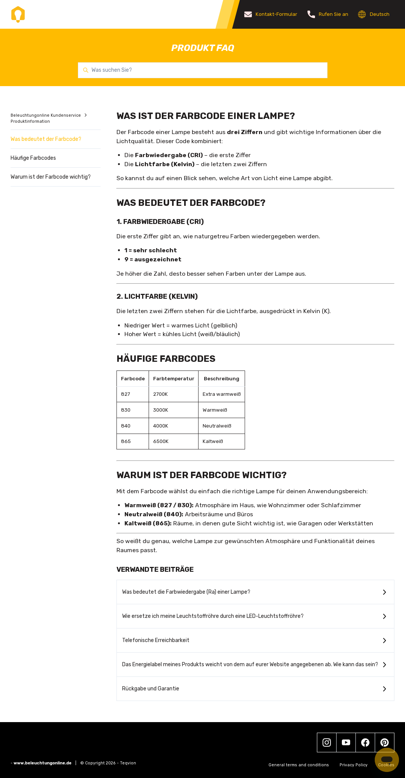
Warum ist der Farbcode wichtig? (51, 177)
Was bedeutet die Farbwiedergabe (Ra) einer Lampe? (186, 592)
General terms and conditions (298, 765)
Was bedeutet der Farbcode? (46, 139)
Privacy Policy (354, 765)
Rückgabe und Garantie (150, 688)
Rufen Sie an (328, 14)
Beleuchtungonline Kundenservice (46, 115)
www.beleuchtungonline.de (42, 763)
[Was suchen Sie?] (202, 70)
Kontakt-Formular (271, 14)
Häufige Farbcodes (33, 158)
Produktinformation (30, 121)
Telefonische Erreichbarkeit (155, 640)
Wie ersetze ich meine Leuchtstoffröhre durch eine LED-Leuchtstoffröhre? (213, 616)
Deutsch (373, 14)
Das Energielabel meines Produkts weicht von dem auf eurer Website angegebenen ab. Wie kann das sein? (250, 664)
